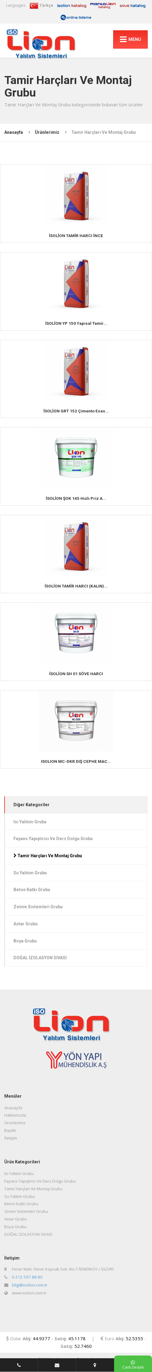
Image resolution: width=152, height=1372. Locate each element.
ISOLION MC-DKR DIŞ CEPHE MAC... (76, 761)
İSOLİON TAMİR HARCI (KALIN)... (76, 586)
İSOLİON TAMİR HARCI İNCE (76, 235)
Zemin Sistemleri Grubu (38, 906)
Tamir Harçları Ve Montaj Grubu (47, 855)
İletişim (10, 1138)
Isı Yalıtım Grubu (29, 821)
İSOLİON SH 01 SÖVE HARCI (76, 673)
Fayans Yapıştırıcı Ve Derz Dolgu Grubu (53, 838)
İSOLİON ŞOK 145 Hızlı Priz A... (76, 498)
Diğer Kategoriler (31, 804)
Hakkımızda (15, 1115)
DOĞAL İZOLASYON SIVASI (40, 957)
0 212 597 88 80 (27, 1277)
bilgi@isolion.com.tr (29, 1285)
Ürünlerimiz (47, 132)
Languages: (16, 5)
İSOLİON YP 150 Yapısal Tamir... (76, 323)
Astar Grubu (25, 923)
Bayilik (10, 1130)
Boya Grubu (25, 940)
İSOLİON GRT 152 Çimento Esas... (76, 410)
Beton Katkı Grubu (31, 889)
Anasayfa (13, 132)
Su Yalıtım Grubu (30, 872)
